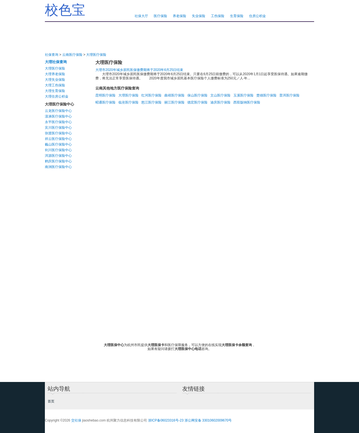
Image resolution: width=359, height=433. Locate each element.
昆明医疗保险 (105, 95)
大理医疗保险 (96, 55)
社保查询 (51, 55)
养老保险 (179, 16)
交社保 (76, 420)
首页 (51, 401)
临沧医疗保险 (128, 102)
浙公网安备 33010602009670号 (208, 420)
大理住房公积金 (56, 96)
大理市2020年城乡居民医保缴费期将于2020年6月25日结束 (139, 70)
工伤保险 (217, 16)
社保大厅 (141, 16)
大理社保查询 (56, 62)
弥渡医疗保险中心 (58, 133)
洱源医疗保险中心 (58, 156)
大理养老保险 (55, 74)
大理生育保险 (55, 91)
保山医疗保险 (197, 95)
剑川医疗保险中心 (58, 150)
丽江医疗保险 (174, 102)
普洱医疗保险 (289, 95)
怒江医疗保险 (151, 102)
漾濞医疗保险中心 (58, 116)
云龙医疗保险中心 (58, 111)
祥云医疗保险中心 (58, 139)
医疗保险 (160, 16)
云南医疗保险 (72, 55)
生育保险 (236, 16)
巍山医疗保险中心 (58, 144)
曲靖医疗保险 (174, 95)
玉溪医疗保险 (243, 95)
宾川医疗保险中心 (58, 128)
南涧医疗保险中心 (58, 167)
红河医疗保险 (151, 95)
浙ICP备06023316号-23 (166, 420)
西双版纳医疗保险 (246, 102)
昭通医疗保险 (105, 102)
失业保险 (198, 16)
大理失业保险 (55, 80)
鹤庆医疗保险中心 (58, 161)
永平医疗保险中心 (58, 122)
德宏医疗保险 (197, 102)
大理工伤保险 (55, 85)
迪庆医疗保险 (220, 102)
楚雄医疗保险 (266, 95)
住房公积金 (257, 16)
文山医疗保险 (220, 95)
